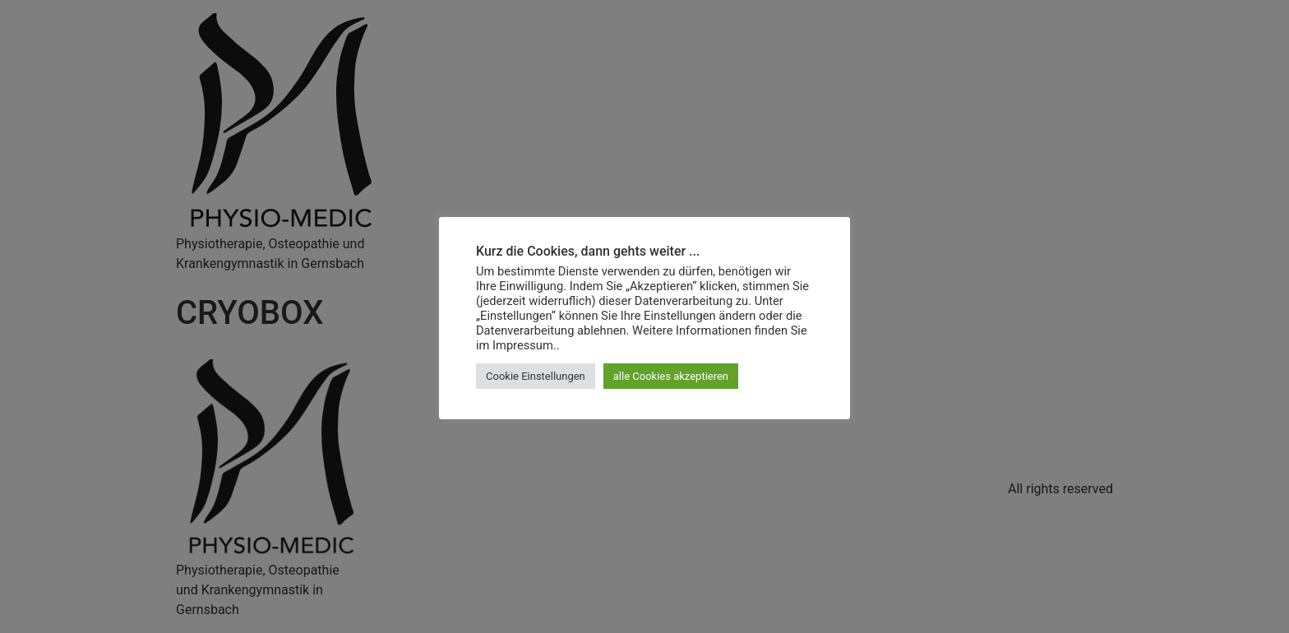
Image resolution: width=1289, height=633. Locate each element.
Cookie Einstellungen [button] (535, 376)
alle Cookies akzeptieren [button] (670, 376)
